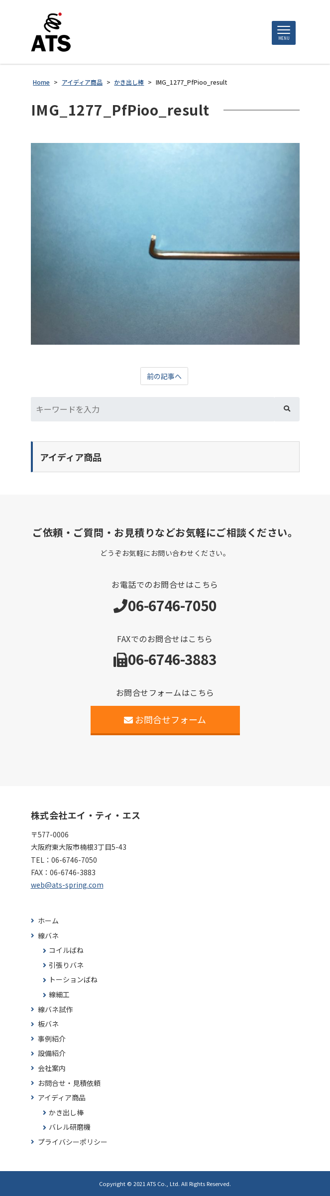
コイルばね (66, 950)
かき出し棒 (66, 1112)
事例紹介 (52, 1039)
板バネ (48, 1024)
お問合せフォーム (165, 719)
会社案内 (52, 1068)
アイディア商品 (62, 1097)
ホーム (48, 921)
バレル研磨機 (70, 1127)
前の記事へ (164, 376)
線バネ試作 (55, 1009)
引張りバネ (66, 965)
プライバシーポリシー (73, 1142)
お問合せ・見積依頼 (69, 1083)
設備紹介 (52, 1053)
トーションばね (73, 979)
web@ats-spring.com (67, 885)
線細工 (59, 994)
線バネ (48, 935)
